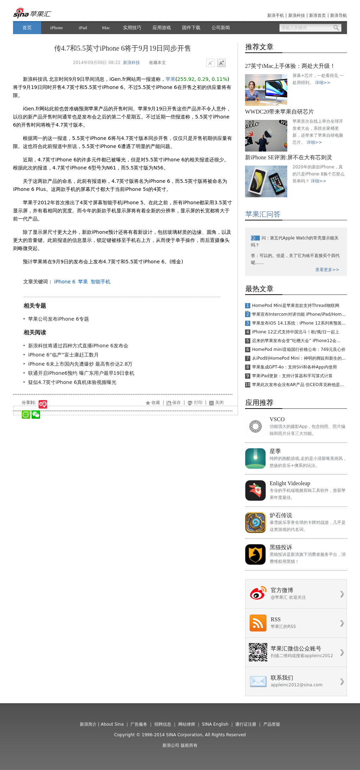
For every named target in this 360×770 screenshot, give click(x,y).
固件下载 (191, 27)
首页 (27, 27)
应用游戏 (162, 27)
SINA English (215, 724)
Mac (106, 27)
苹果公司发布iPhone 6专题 (58, 319)
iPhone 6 (65, 281)
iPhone (56, 27)
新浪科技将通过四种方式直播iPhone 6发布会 (78, 345)
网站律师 (186, 724)
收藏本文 (157, 62)
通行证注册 (245, 724)
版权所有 (189, 745)
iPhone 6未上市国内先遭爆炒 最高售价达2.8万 (80, 364)
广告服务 (138, 724)
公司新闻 (221, 27)
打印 (198, 402)
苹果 (170, 79)
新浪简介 (88, 724)
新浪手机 (275, 15)
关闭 (219, 402)
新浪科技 (296, 15)
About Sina (112, 724)
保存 (176, 402)
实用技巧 (132, 27)
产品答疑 (271, 724)
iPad (83, 27)
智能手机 (100, 281)
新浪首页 (317, 15)
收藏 (156, 402)
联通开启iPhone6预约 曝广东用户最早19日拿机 (81, 373)
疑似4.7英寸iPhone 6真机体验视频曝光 (72, 382)
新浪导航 (338, 15)
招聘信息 (162, 724)
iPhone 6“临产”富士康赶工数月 (63, 355)
